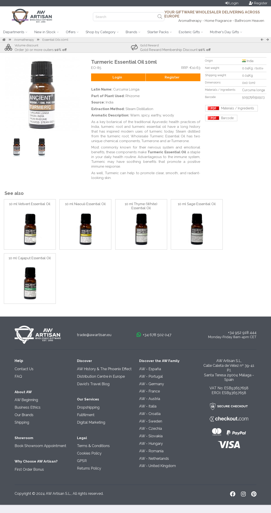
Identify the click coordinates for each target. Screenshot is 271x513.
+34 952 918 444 (242, 332)
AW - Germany (151, 384)
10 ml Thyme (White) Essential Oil (141, 206)
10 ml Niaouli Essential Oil (85, 204)
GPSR (82, 461)
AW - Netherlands (154, 458)
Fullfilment (86, 415)
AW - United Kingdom (157, 466)
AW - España (150, 369)
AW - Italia (147, 406)
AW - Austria (149, 399)
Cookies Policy (89, 453)
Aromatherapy (24, 39)
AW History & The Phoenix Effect (104, 369)
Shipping (22, 422)
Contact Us (24, 369)
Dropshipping (88, 407)
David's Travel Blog (93, 384)
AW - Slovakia (151, 436)
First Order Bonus (29, 469)
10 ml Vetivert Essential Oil (29, 204)
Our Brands (24, 415)
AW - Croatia (150, 414)
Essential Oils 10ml (55, 39)
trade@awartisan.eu (94, 334)
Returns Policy (89, 468)
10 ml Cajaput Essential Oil (30, 258)
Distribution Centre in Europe (101, 376)
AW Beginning (26, 400)
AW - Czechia (150, 428)
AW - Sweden (150, 421)
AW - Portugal (151, 376)
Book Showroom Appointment (40, 446)
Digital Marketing (91, 422)
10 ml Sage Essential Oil (197, 204)
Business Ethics (28, 407)
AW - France (149, 391)
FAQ (18, 376)
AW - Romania (151, 451)
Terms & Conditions (93, 446)
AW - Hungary (151, 443)
